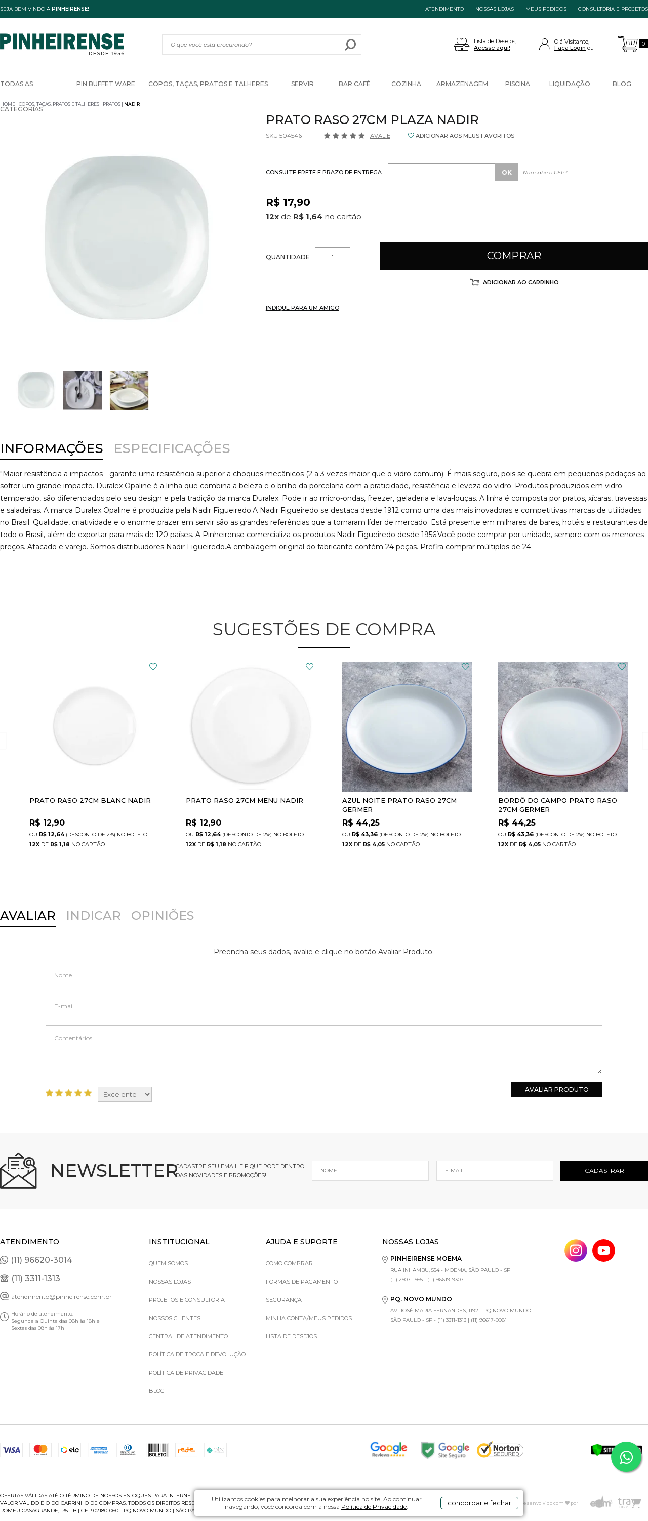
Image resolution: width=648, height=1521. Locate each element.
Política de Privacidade (374, 1506)
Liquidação (569, 84)
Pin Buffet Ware (105, 84)
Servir (302, 84)
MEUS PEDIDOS (545, 9)
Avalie (380, 135)
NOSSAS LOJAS (494, 9)
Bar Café (355, 84)
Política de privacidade (186, 1372)
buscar (350, 44)
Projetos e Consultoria (187, 1299)
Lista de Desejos (291, 1336)
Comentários (324, 1049)
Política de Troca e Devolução (197, 1354)
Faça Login (570, 47)
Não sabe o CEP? (545, 172)
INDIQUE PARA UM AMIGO (302, 307)
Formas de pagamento (302, 1281)
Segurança (284, 1299)
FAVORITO (153, 666)
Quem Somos (168, 1263)
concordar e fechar (479, 1503)
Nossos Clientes (174, 1318)
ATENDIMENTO (444, 9)
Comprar (514, 256)
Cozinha (406, 84)
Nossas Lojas (170, 1281)
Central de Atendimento (188, 1336)
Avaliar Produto (557, 1089)
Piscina (517, 84)
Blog (622, 84)
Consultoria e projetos (613, 9)
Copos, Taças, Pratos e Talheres (208, 84)
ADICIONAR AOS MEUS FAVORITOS (465, 135)
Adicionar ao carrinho (520, 282)
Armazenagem (462, 84)
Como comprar (289, 1263)
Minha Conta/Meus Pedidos (309, 1318)
